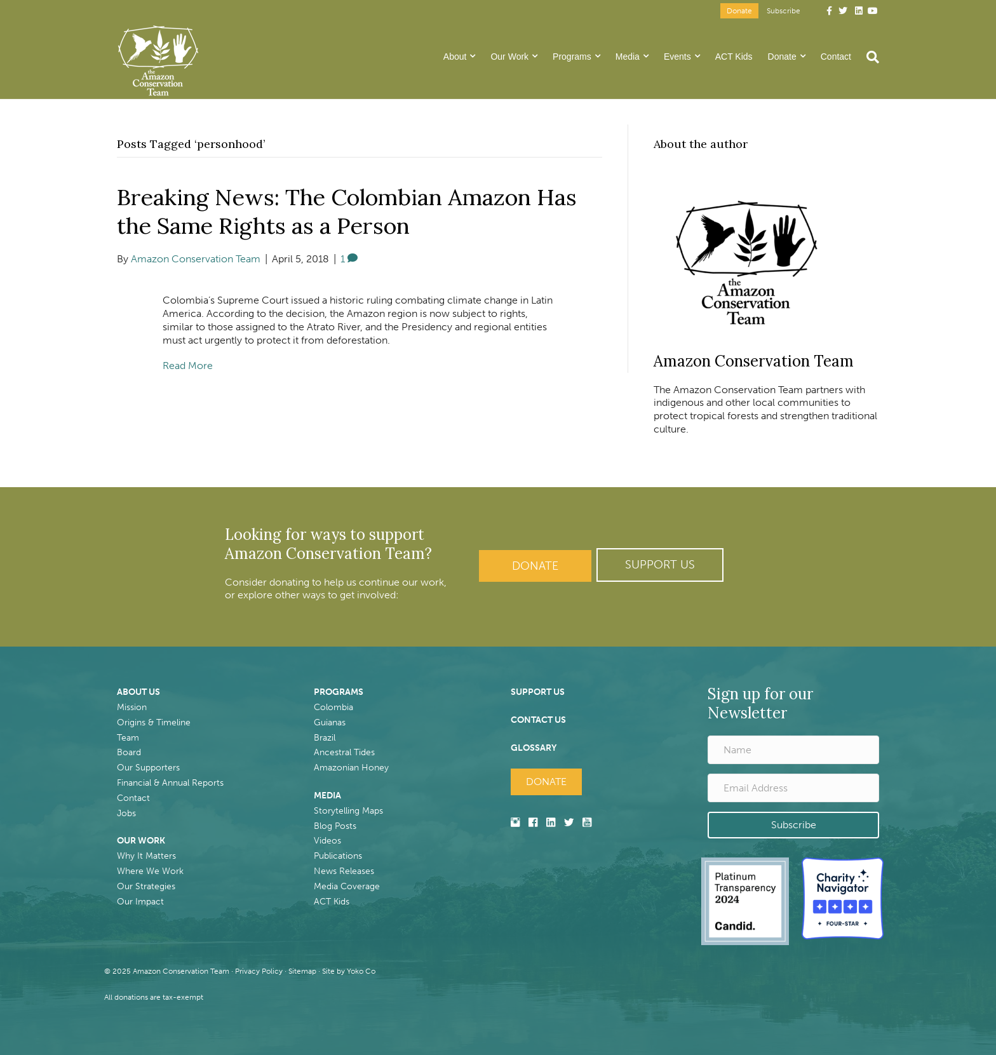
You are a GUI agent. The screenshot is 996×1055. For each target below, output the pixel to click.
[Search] (869, 57)
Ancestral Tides (344, 752)
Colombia (333, 707)
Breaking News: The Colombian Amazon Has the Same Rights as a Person (348, 211)
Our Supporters (148, 767)
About (455, 56)
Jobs (126, 813)
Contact (836, 56)
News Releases (344, 871)
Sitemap (302, 971)
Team (128, 737)
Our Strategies (146, 886)
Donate (739, 10)
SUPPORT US (538, 692)
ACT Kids (734, 56)
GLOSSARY (533, 748)
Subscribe (783, 10)
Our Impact (140, 901)
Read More (188, 366)
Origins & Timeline (154, 722)
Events (677, 56)
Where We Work (150, 871)
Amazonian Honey (351, 767)
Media (628, 56)
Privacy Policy (259, 971)
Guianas (330, 722)
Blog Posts (335, 826)
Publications (338, 855)
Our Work (509, 56)
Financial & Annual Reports (170, 782)
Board (129, 752)
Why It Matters (146, 855)
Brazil (324, 737)
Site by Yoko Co (348, 971)
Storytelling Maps (348, 810)
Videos (327, 840)
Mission (132, 707)
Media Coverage (347, 886)
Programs (572, 56)
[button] (659, 565)
